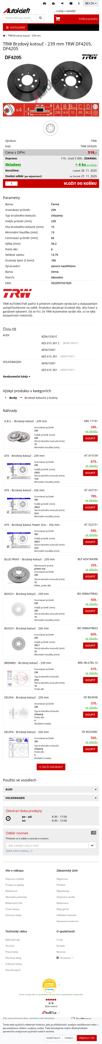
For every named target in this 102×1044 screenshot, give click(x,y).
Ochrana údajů (13, 915)
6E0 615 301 (49, 356)
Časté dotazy (12, 909)
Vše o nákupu (14, 870)
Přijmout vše (87, 1038)
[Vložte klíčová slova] (20, 17)
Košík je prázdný (88, 18)
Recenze (61, 951)
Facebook (65, 957)
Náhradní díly (12, 939)
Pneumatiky (11, 951)
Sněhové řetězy (13, 963)
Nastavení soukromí (67, 921)
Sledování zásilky (66, 896)
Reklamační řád (13, 903)
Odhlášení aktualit (66, 915)
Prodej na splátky (14, 884)
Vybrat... (70, 1038)
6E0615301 (49, 350)
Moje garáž (63, 909)
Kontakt (61, 945)
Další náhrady (51, 767)
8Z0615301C (49, 336)
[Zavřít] (98, 1025)
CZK (91, 3)
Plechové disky (13, 957)
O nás (60, 939)
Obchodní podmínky (16, 896)
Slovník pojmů (12, 969)
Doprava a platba (14, 878)
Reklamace (11, 890)
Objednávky (63, 890)
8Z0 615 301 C (51, 343)
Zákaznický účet (67, 870)
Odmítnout (53, 1038)
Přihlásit (61, 884)
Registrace (62, 878)
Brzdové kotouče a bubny (41, 398)
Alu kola (9, 945)
